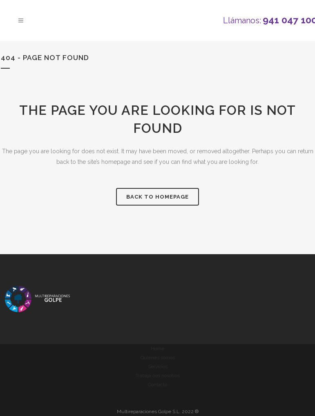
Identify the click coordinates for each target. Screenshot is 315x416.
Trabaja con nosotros (158, 375)
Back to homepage (157, 197)
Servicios (158, 366)
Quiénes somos (158, 357)
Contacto (157, 384)
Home (157, 348)
